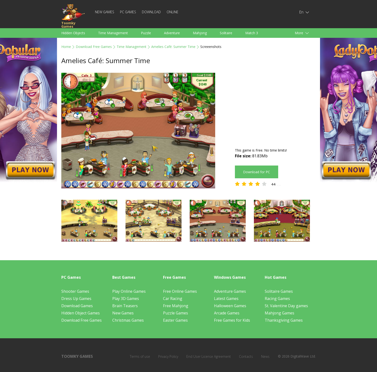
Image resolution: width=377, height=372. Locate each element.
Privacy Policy (168, 356)
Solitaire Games (279, 291)
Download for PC (256, 172)
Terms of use (140, 356)
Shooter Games (75, 291)
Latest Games (226, 298)
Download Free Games (94, 46)
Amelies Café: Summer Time (173, 46)
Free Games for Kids (232, 320)
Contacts (246, 356)
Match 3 (251, 33)
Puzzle (146, 33)
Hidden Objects (73, 33)
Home (66, 46)
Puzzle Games (175, 313)
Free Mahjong (175, 305)
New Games (104, 12)
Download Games (77, 305)
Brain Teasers (125, 305)
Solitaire (226, 33)
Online (172, 12)
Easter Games (175, 320)
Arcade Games (226, 313)
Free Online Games (180, 291)
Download (151, 12)
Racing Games (277, 298)
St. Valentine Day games (286, 305)
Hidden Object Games (80, 313)
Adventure (172, 33)
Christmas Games (128, 320)
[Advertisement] (275, 106)
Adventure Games (230, 291)
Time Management (113, 33)
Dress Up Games (76, 298)
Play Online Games (129, 291)
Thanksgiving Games (284, 320)
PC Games (128, 12)
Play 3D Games (125, 298)
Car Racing (172, 298)
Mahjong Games (279, 313)
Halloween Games (230, 305)
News (265, 356)
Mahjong (200, 33)
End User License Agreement (208, 356)
